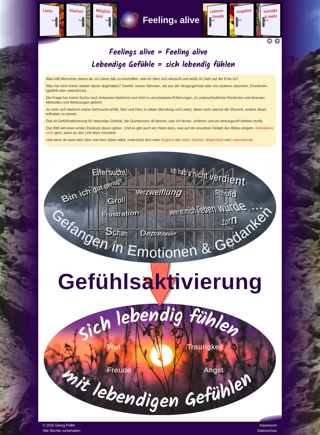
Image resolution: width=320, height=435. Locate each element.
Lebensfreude (242, 140)
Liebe (185, 140)
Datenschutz (267, 431)
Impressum (268, 425)
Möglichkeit (214, 140)
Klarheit (198, 140)
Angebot (167, 140)
